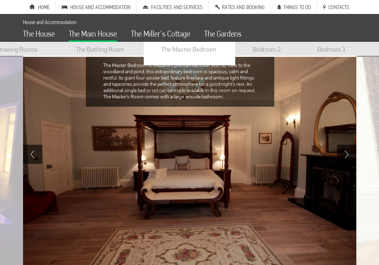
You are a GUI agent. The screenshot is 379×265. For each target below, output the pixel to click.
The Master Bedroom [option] (188, 49)
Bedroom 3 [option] (331, 49)
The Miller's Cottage (160, 35)
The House (39, 35)
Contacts (338, 7)
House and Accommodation (100, 7)
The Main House (93, 35)
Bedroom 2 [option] (267, 49)
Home (44, 7)
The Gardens (222, 35)
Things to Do (297, 7)
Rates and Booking (243, 7)
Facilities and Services (177, 7)
